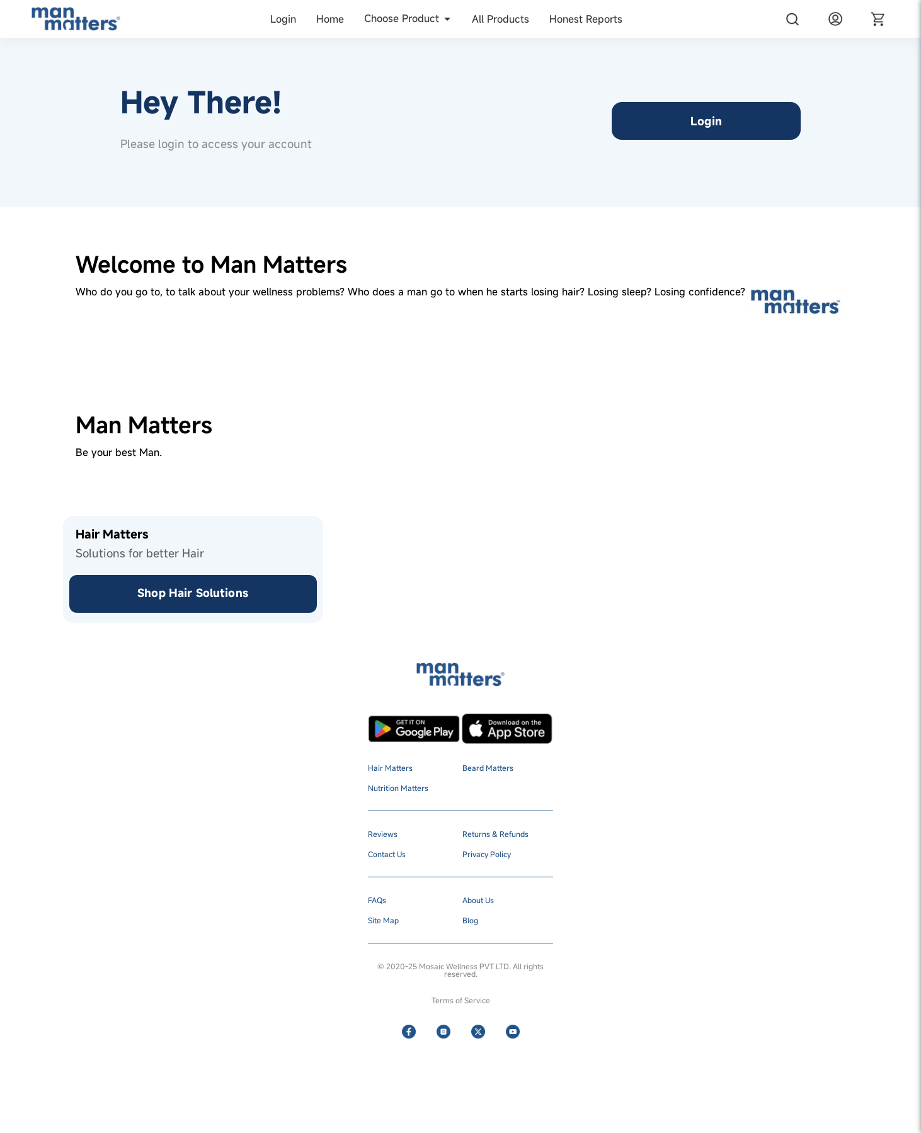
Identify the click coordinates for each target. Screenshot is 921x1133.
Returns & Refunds (495, 834)
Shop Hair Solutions (192, 592)
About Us (478, 900)
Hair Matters (390, 767)
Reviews (383, 834)
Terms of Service (461, 1000)
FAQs (377, 900)
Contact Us (387, 854)
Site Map (383, 920)
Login (706, 120)
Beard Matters (487, 767)
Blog (470, 920)
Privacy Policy (486, 854)
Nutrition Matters (398, 788)
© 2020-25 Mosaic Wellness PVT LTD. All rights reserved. (460, 969)
